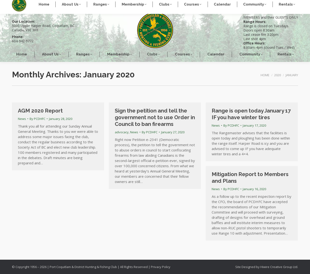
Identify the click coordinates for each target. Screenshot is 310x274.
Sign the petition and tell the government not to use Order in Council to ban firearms (155, 117)
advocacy (122, 132)
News (22, 119)
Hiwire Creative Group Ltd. (279, 267)
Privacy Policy (160, 267)
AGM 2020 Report (40, 110)
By (37, 119)
